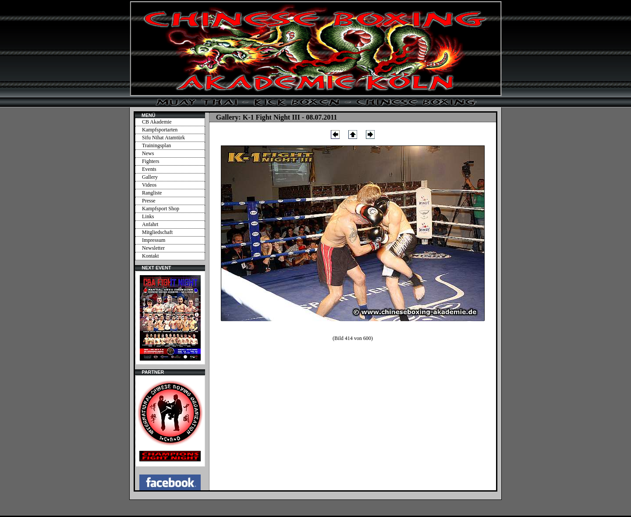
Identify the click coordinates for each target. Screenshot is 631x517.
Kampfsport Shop (160, 208)
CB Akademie (157, 122)
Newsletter (153, 248)
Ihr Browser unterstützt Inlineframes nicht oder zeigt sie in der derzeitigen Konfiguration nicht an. (170, 318)
